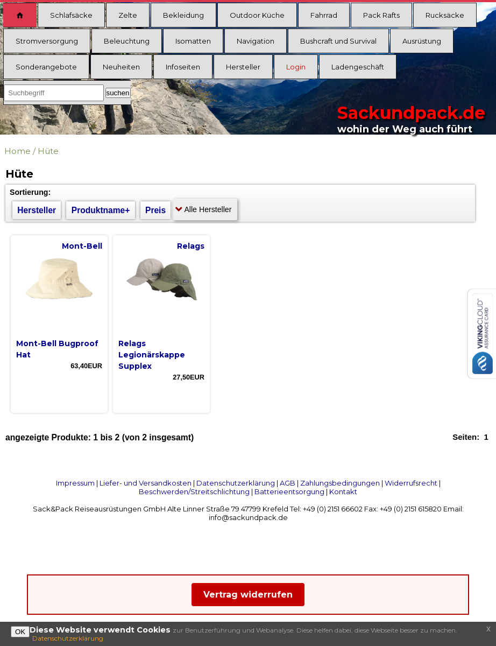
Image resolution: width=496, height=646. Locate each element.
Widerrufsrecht (411, 483)
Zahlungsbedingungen (340, 483)
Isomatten (193, 41)
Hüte (48, 151)
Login (296, 66)
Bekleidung (183, 15)
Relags (190, 246)
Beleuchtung (127, 41)
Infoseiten (183, 66)
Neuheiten (121, 66)
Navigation (255, 41)
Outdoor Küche (257, 15)
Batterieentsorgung (289, 491)
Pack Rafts (381, 15)
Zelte (127, 15)
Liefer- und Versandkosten (146, 483)
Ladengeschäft (357, 66)
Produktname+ (101, 210)
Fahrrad (323, 15)
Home (17, 151)
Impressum (75, 483)
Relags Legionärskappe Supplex (151, 355)
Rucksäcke (445, 15)
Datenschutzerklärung (235, 483)
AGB (287, 483)
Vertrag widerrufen (248, 594)
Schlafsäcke (71, 15)
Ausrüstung (421, 41)
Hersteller (243, 66)
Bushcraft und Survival (338, 41)
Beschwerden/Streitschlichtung (194, 491)
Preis (155, 210)
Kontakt (343, 491)
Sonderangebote (46, 66)
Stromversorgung (47, 41)
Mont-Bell (82, 246)
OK (20, 632)
